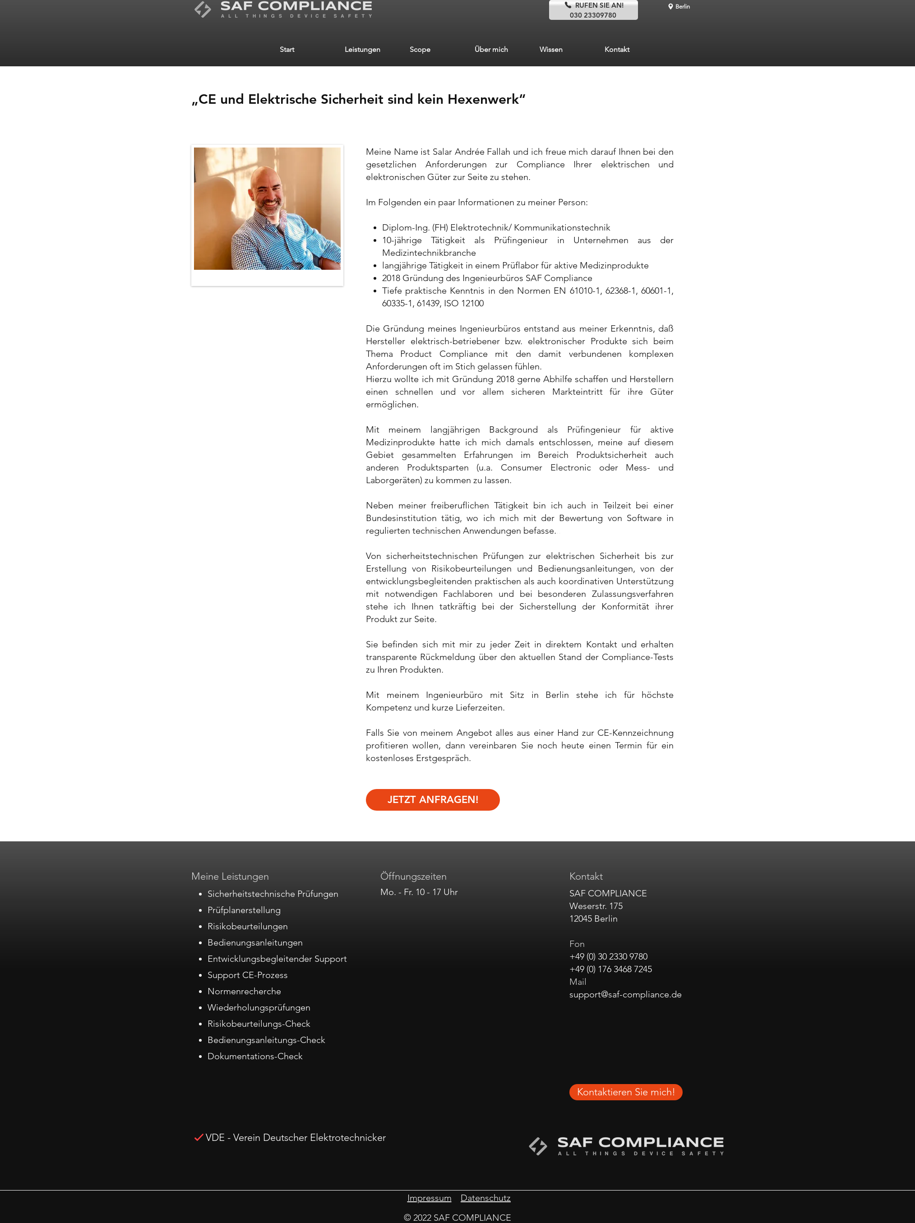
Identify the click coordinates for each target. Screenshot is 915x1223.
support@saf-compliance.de (625, 994)
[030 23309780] (593, 15)
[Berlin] (678, 6)
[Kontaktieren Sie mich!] (626, 1092)
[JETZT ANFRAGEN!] (433, 800)
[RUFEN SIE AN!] (593, 5)
